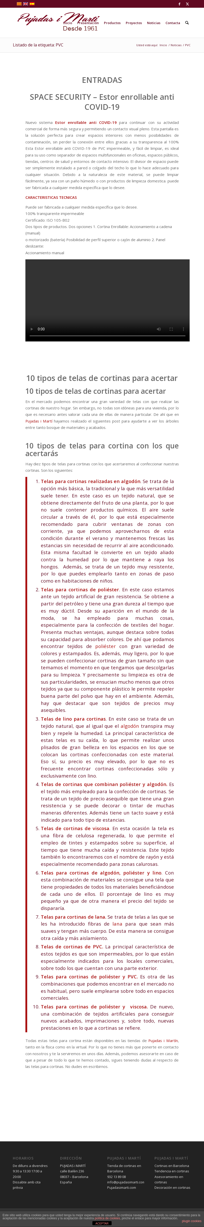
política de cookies (107, 1218)
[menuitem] (68, 23)
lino (67, 718)
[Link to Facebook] (179, 4)
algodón (130, 481)
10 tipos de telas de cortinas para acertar (102, 378)
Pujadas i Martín (163, 1040)
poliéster (108, 589)
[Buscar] (187, 23)
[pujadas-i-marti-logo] (56, 23)
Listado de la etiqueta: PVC (38, 45)
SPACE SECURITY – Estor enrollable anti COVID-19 (102, 102)
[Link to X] (187, 4)
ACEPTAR (102, 1223)
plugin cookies (191, 1221)
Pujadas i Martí (38, 421)
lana (100, 917)
